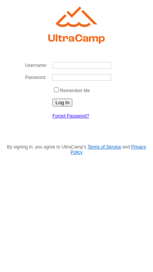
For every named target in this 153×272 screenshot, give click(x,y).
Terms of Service (104, 147)
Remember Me (75, 90)
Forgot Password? (70, 116)
